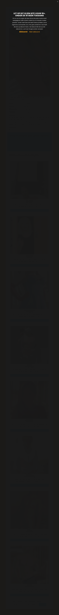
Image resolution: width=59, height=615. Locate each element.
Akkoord (23, 32)
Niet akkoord (34, 32)
